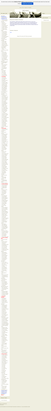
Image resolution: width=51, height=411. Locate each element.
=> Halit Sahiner (4, 252)
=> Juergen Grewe (4, 170)
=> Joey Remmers (4, 258)
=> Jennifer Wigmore (4, 141)
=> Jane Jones (3, 233)
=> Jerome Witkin (4, 162)
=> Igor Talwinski (4, 87)
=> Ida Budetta (3, 172)
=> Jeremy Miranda (4, 226)
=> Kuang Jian (3, 370)
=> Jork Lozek (3, 269)
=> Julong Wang (4, 381)
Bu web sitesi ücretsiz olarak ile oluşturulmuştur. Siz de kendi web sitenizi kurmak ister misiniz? (25, 3)
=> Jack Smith (3, 77)
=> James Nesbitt (4, 144)
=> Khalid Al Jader (4, 327)
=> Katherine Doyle (4, 80)
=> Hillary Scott (3, 23)
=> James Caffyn (4, 334)
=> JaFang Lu (3, 243)
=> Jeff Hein (3, 22)
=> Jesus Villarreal (4, 154)
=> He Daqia (3, 377)
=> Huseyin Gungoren (5, 218)
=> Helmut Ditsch (4, 185)
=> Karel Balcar (3, 101)
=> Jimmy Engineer (4, 207)
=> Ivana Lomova (4, 115)
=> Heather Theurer (4, 340)
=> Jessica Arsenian (4, 25)
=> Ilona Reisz (3, 299)
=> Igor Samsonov (4, 287)
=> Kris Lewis (3, 171)
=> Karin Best (3, 165)
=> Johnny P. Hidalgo (4, 320)
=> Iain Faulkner (4, 191)
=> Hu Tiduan (3, 367)
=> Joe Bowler (3, 90)
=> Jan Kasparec (4, 33)
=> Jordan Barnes (4, 357)
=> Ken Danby (3, 72)
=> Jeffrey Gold (3, 41)
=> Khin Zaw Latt (4, 44)
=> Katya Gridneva (4, 255)
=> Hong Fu (3, 333)
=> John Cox (3, 152)
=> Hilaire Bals (3, 104)
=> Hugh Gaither (4, 203)
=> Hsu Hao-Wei (4, 247)
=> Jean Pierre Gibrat (4, 317)
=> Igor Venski (3, 361)
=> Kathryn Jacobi (4, 105)
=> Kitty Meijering (4, 85)
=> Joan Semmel (4, 160)
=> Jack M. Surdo (4, 75)
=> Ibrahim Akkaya (4, 211)
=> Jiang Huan (3, 65)
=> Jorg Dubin (3, 341)
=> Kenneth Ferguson (4, 36)
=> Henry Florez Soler (5, 236)
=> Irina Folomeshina (4, 274)
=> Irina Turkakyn (4, 281)
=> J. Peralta (3, 112)
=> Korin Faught (4, 257)
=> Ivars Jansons (4, 321)
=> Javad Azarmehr (4, 83)
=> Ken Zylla (3, 204)
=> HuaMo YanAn (4, 380)
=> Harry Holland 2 (4, 362)
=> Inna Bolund (3, 298)
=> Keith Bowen (3, 156)
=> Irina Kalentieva (4, 102)
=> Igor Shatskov (4, 58)
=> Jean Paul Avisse (4, 314)
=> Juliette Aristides (4, 145)
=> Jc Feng (3, 389)
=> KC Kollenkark (4, 201)
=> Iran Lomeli (3, 100)
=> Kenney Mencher (4, 164)
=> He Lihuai (3, 66)
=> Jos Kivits (3, 331)
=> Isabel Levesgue (4, 232)
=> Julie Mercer (3, 338)
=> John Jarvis (3, 199)
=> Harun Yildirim (4, 343)
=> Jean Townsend (4, 184)
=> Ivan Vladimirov (4, 64)
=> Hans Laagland (4, 86)
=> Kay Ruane (3, 140)
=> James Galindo (4, 34)
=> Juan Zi (3, 375)
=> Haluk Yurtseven (4, 27)
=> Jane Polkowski (4, 97)
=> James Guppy (4, 43)
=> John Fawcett (4, 31)
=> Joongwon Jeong (4, 168)
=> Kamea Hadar (4, 166)
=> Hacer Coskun (4, 155)
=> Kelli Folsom (3, 192)
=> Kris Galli (3, 146)
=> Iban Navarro (4, 242)
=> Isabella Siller (4, 186)
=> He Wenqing (3, 376)
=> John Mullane (4, 234)
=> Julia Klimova (4, 123)
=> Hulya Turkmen (4, 241)
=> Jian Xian (3, 365)
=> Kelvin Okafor (4, 312)
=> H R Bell (3, 142)
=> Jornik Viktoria (4, 284)
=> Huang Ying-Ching (4, 249)
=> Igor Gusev (3, 210)
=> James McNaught (4, 159)
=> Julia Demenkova (4, 276)
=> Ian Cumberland (4, 143)
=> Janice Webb (4, 355)
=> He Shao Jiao (4, 368)
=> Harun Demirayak (4, 212)
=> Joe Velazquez (4, 195)
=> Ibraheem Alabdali (4, 324)
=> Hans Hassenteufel (5, 117)
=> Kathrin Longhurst (4, 45)
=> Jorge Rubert (4, 167)
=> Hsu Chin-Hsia (4, 246)
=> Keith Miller (3, 122)
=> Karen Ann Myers (4, 108)
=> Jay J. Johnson (4, 99)
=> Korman (3, 342)
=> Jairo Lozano (4, 161)
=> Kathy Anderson (4, 197)
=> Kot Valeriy (3, 295)
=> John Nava (3, 81)
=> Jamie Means (4, 196)
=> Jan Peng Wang (4, 360)
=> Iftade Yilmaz (4, 214)
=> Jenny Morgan (4, 225)
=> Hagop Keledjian (4, 200)
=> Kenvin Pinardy (4, 374)
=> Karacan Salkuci (4, 98)
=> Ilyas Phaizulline (4, 209)
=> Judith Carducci (4, 121)
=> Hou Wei (3, 366)
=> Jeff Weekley (3, 259)
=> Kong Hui (3, 364)
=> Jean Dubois (3, 35)
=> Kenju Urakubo (4, 120)
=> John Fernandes (4, 19)
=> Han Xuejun (3, 382)
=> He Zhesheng (4, 67)
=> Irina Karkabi (3, 116)
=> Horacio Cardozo (4, 354)
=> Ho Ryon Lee (4, 311)
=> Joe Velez (3, 79)
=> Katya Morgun (4, 88)
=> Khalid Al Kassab (4, 328)
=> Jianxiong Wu (4, 337)
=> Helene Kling (3, 301)
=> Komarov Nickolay (4, 293)
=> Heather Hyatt (4, 300)
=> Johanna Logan (4, 82)
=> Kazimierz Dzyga (4, 114)
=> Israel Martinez (4, 103)
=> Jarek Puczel (4, 158)
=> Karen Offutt (3, 42)
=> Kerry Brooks (4, 119)
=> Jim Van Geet (4, 329)
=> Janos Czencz (4, 106)
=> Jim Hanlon (3, 190)
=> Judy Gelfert (3, 124)
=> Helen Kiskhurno (4, 283)
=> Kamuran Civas (4, 213)
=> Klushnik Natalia (4, 291)
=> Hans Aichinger (4, 110)
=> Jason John (3, 216)
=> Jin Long (3, 373)
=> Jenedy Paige (4, 26)
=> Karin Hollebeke (4, 198)
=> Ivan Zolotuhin (4, 57)
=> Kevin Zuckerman (4, 59)
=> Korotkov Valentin (4, 294)
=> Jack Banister (4, 78)
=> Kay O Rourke (4, 256)
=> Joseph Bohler (4, 32)
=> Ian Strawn (3, 24)
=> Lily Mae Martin (4, 318)
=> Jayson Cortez (4, 84)
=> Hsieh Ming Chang (4, 244)
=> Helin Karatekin (4, 253)
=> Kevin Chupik (4, 386)
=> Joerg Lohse (3, 111)
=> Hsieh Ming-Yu (4, 245)
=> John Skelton (4, 356)
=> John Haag (3, 125)
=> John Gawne (3, 202)
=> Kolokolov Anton (4, 292)
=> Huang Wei (3, 359)
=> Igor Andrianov (4, 89)
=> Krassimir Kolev (4, 163)
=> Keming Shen (4, 339)
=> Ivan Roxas (3, 254)
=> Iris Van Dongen (4, 230)
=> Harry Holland (4, 148)
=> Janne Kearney (4, 113)
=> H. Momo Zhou (4, 56)
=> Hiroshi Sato (3, 151)
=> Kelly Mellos (3, 147)
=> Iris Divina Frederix (5, 231)
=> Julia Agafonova (4, 275)
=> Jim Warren (3, 313)
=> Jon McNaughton (4, 322)
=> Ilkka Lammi (3, 48)
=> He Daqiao (3, 70)
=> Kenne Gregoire (4, 208)
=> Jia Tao (3, 383)
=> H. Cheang (3, 73)
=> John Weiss (3, 235)
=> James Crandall (4, 129)
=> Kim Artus (3, 358)
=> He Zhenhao (3, 363)
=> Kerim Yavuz (3, 387)
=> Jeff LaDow (3, 217)
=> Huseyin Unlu (4, 28)
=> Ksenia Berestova (4, 288)
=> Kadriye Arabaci (4, 215)
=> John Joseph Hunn (5, 153)
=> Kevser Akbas (4, 157)
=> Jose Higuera (4, 74)
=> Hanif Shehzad (4, 268)
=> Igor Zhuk (3, 71)
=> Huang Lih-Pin (4, 248)
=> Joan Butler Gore (4, 55)
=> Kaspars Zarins (4, 189)
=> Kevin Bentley (4, 109)
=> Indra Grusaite (4, 319)
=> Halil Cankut (3, 388)
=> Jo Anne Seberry (4, 330)
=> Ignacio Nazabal (4, 302)
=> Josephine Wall (4, 227)
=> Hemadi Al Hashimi (5, 323)
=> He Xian (3, 369)
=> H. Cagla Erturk (4, 107)
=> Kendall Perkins (4, 332)
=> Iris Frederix (3, 169)
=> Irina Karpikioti (4, 282)
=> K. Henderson (4, 118)
